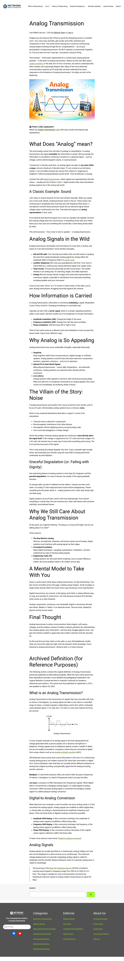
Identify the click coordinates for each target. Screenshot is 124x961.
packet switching (36, 64)
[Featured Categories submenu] (85, 6)
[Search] (91, 894)
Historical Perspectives (41, 939)
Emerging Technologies (41, 949)
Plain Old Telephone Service (61, 868)
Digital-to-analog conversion (70, 838)
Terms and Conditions (101, 934)
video (49, 130)
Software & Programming (42, 934)
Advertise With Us (69, 939)
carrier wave (69, 260)
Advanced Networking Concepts (44, 929)
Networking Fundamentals (42, 919)
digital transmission (52, 179)
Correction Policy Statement (73, 929)
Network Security (39, 924)
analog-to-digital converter (65, 752)
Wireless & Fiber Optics (41, 944)
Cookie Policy (98, 929)
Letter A (70, 33)
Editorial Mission (69, 919)
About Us (96, 939)
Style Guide (67, 924)
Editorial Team (59, 33)
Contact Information (100, 919)
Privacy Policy (98, 924)
